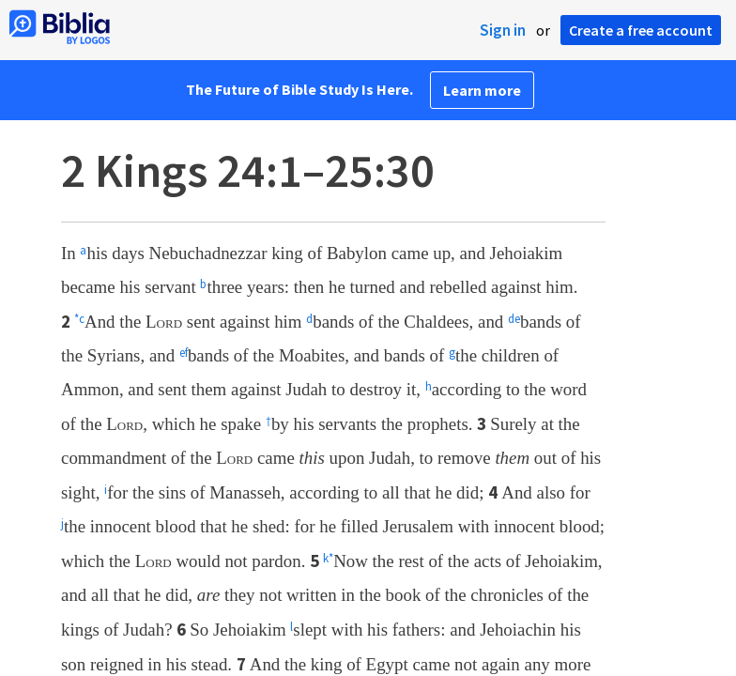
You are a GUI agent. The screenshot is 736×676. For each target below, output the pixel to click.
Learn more (482, 90)
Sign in (503, 30)
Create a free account (641, 30)
